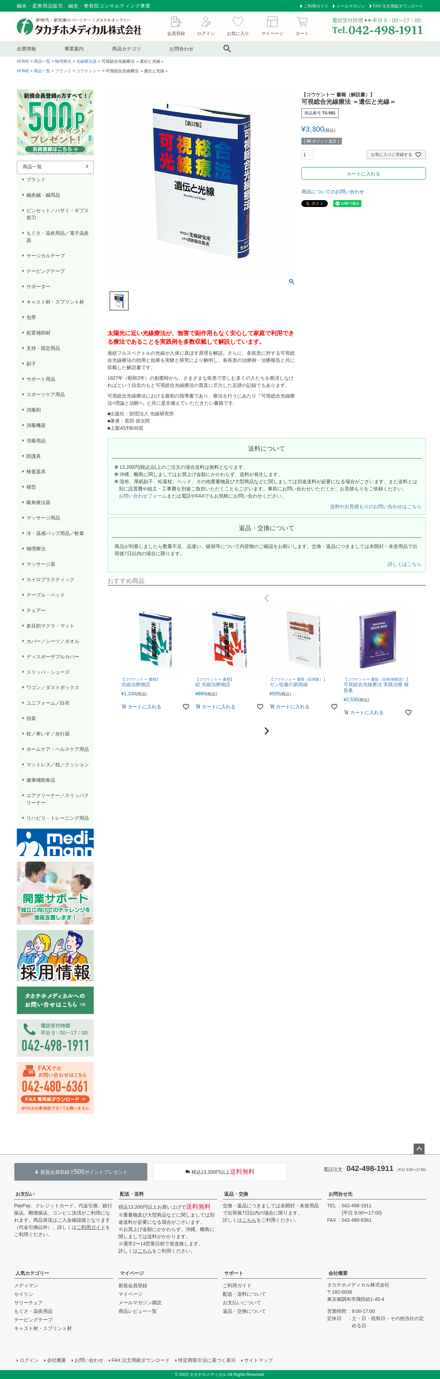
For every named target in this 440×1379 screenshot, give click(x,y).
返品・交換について (244, 1311)
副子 (31, 363)
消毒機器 (36, 425)
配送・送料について (244, 1294)
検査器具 (36, 471)
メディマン (26, 1285)
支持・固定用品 (43, 348)
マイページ (132, 1273)
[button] (266, 598)
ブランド (63, 71)
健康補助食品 (40, 780)
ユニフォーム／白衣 (48, 703)
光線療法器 (86, 61)
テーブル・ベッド (45, 595)
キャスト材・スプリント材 (55, 302)
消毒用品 (36, 440)
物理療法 (63, 61)
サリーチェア (28, 1302)
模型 (31, 487)
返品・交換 (236, 1194)
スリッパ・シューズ (48, 672)
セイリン (23, 1294)
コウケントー (88, 71)
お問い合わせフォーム (143, 496)
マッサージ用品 (43, 518)
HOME (23, 61)
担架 (31, 718)
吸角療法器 (38, 502)
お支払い (25, 1194)
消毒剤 (33, 410)
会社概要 (338, 1273)
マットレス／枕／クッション (57, 764)
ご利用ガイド (316, 6)
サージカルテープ (45, 255)
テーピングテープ (45, 271)
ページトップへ (419, 1149)
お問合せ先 (340, 1194)
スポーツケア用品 (45, 394)
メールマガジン (350, 6)
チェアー (36, 610)
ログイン (29, 1360)
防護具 (33, 456)
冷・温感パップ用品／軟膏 (55, 533)
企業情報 (26, 48)
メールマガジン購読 (140, 1302)
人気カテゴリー (32, 1273)
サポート (233, 1273)
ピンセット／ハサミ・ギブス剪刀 (57, 214)
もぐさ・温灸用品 (33, 1311)
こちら (145, 1251)
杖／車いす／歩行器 (48, 733)
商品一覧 (42, 61)
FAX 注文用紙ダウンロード (398, 6)
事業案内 (74, 48)
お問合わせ (182, 48)
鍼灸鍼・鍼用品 (43, 195)
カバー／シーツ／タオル (52, 641)
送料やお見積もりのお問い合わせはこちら (375, 506)
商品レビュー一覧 (137, 1311)
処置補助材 (38, 332)
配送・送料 (132, 1194)
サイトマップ (258, 1360)
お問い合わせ (88, 1360)
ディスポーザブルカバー (52, 656)
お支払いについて (242, 1302)
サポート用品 (40, 379)
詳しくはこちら (404, 564)
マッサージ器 (40, 564)
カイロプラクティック (50, 579)
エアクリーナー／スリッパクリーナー (57, 799)
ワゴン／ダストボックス (52, 687)
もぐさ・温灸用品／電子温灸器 (57, 236)
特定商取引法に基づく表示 (207, 1360)
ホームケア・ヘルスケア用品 (57, 749)
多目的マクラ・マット (50, 626)
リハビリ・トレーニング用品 (57, 818)
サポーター (38, 286)
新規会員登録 (132, 1285)
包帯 (31, 317)
